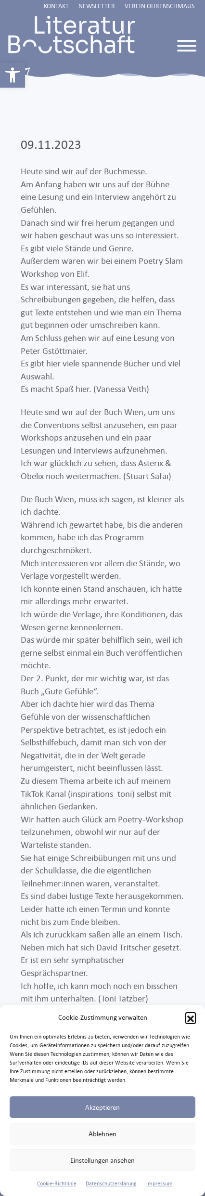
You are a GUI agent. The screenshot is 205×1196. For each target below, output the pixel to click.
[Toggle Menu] (186, 46)
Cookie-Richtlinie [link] (57, 1183)
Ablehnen (102, 1134)
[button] (190, 1017)
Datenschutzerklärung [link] (111, 1183)
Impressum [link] (159, 1183)
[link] (12, 75)
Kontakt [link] (56, 6)
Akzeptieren (102, 1107)
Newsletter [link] (96, 6)
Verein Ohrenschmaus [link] (159, 6)
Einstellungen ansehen (102, 1160)
